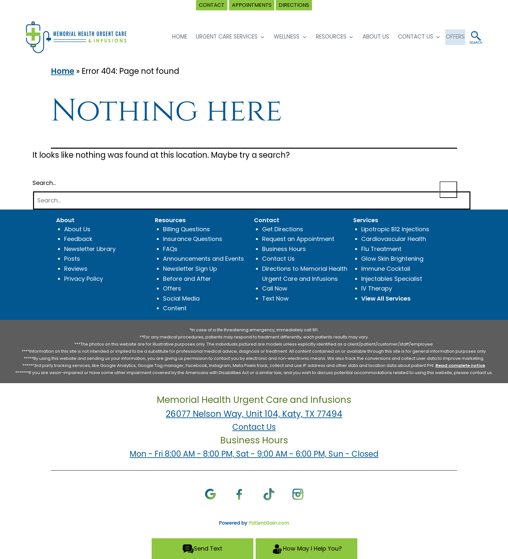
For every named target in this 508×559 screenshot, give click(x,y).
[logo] (82, 37)
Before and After (187, 279)
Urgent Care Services (219, 36)
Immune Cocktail (385, 269)
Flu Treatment (381, 249)
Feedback (78, 239)
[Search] (251, 200)
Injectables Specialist (391, 279)
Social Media (181, 298)
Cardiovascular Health (393, 239)
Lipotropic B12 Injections (395, 229)
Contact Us (408, 36)
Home (62, 71)
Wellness (279, 36)
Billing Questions (186, 229)
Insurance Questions (192, 239)
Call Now (274, 288)
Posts (72, 259)
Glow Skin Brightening (392, 259)
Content (175, 308)
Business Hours (284, 249)
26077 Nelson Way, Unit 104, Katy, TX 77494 (254, 414)
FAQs (170, 249)
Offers (172, 288)
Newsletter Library (90, 249)
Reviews (75, 269)
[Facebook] (239, 494)
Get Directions (282, 229)
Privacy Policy (83, 279)
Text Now (275, 298)
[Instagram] (298, 494)
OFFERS (451, 36)
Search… (44, 183)
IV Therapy (376, 288)
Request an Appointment (298, 239)
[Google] (210, 494)
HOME (172, 36)
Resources (323, 36)
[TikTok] (269, 494)
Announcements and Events (203, 259)
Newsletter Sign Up (190, 269)
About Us (368, 36)
